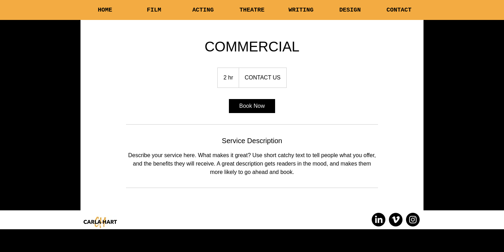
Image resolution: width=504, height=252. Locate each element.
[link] (252, 106)
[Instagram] (413, 219)
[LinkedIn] (378, 219)
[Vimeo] (395, 219)
